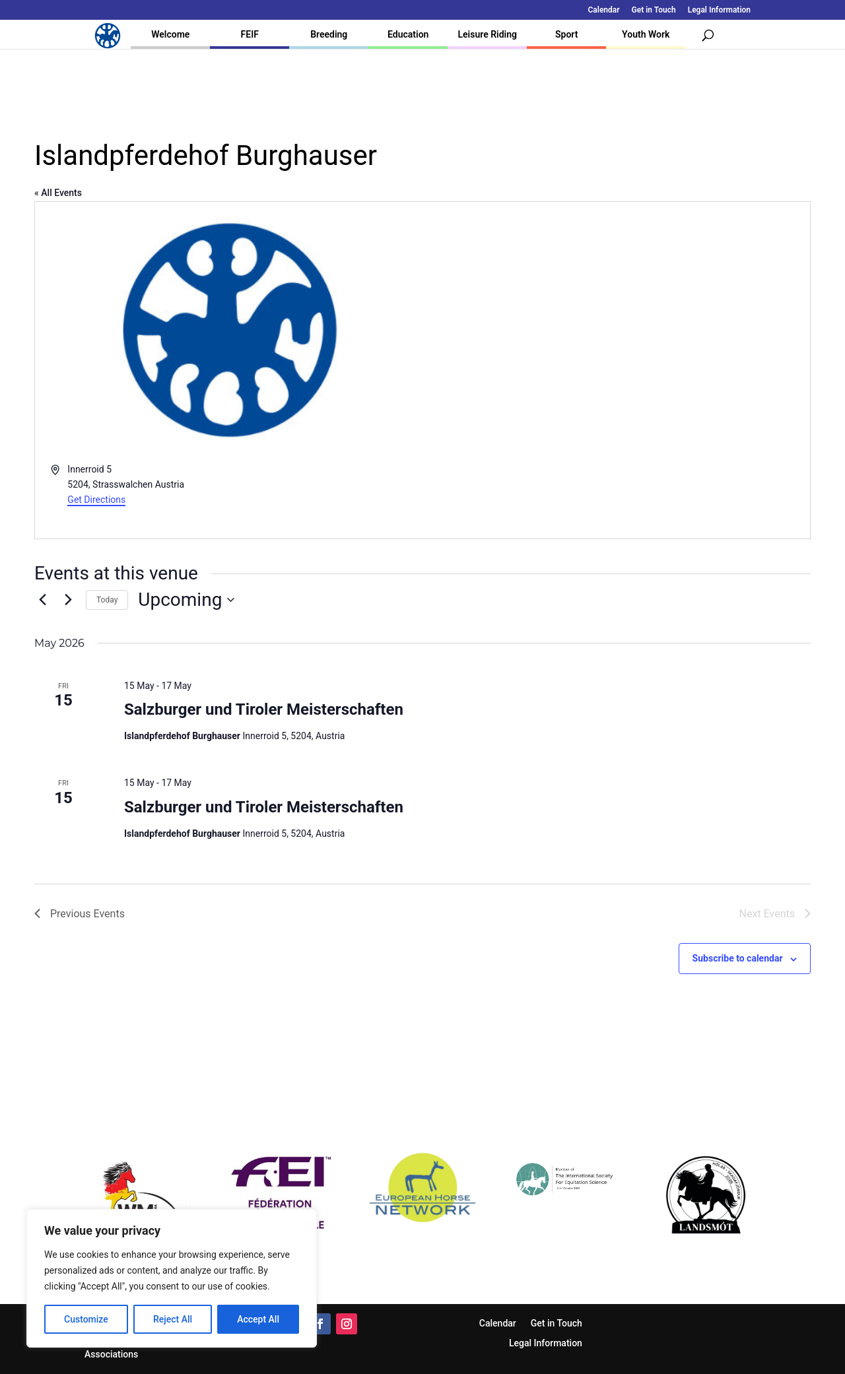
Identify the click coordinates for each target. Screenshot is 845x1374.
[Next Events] (68, 600)
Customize (86, 1319)
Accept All (258, 1319)
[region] (171, 1278)
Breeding (328, 34)
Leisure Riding (487, 34)
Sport (566, 34)
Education (408, 34)
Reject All (172, 1319)
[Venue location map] (615, 370)
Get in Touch (654, 10)
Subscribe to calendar (738, 958)
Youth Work (645, 34)
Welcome (170, 34)
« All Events (58, 192)
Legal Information (719, 10)
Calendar (604, 10)
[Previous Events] (42, 600)
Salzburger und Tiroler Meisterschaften (263, 709)
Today (107, 600)
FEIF (250, 34)
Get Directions (96, 499)
